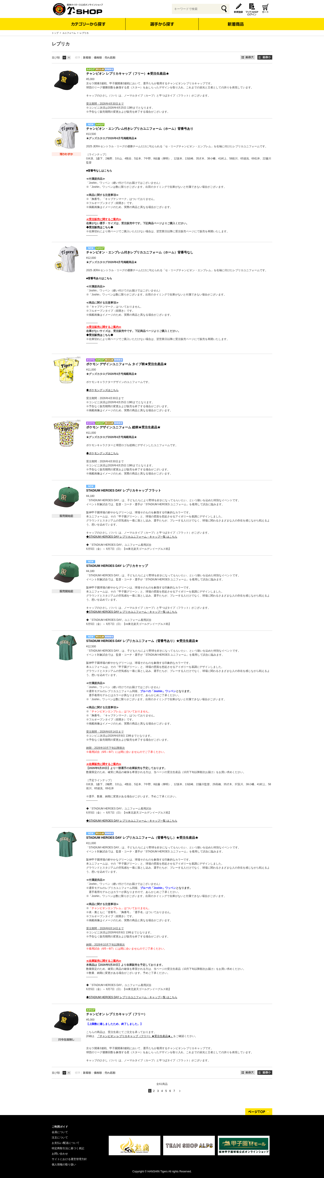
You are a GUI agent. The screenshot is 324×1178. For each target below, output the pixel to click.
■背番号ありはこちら (99, 278)
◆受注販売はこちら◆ (99, 227)
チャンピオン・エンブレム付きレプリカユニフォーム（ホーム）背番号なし (139, 252)
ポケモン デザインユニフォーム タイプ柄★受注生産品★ (126, 364)
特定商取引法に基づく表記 (68, 1148)
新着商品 (235, 21)
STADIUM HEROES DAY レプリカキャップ (117, 566)
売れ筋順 (110, 57)
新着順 (87, 57)
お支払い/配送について (65, 1142)
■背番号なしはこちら (99, 170)
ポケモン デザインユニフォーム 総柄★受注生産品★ (123, 427)
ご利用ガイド (60, 1126)
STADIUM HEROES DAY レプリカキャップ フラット (123, 490)
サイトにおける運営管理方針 (69, 1159)
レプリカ (84, 33)
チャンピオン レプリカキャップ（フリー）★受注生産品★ (127, 73)
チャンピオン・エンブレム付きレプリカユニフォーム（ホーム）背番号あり (139, 128)
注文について (60, 1137)
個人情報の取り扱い (64, 1164)
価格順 (98, 57)
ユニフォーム (69, 33)
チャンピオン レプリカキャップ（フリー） (116, 1014)
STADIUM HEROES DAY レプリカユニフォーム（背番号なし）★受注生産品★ (142, 837)
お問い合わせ (60, 1153)
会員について (60, 1132)
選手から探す (162, 24)
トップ (55, 33)
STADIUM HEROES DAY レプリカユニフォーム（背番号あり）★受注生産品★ (142, 641)
